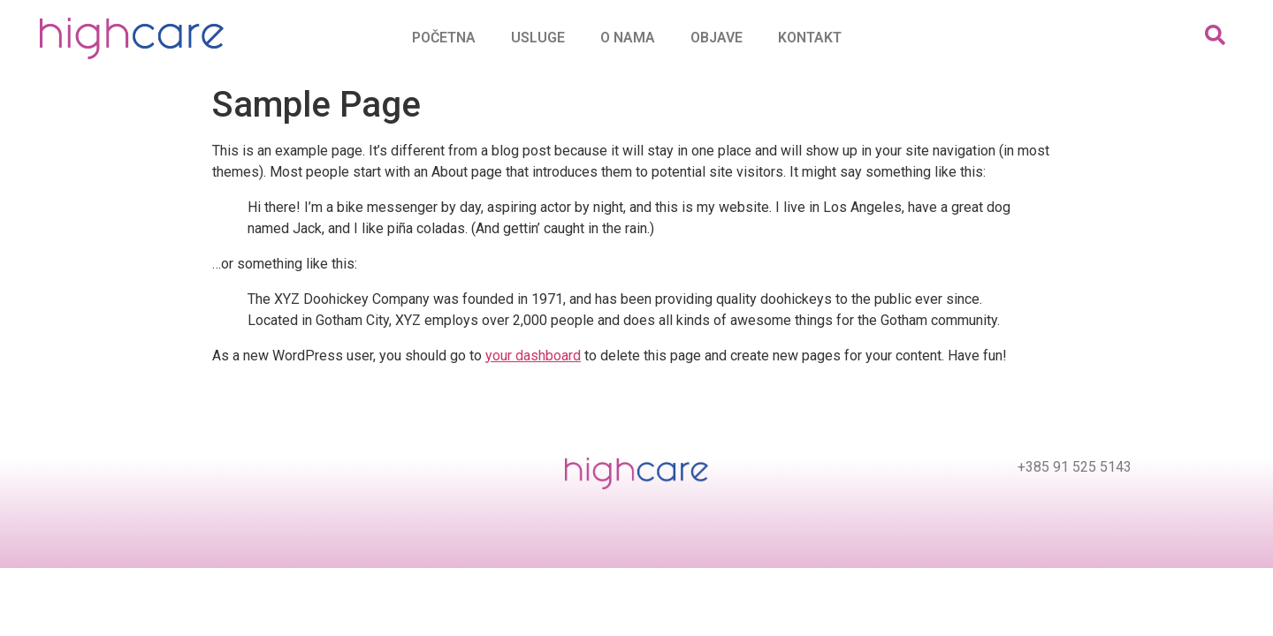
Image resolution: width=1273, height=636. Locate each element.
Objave (716, 37)
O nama (627, 37)
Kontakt (810, 37)
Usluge (538, 37)
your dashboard (533, 355)
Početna (444, 37)
